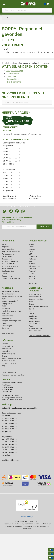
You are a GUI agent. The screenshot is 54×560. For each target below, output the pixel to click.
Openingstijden (12, 79)
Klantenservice (12, 73)
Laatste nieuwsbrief (9, 372)
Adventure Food (34, 266)
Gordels (31, 309)
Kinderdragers (7, 326)
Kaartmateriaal (7, 318)
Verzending (11, 76)
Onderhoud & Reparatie (35, 289)
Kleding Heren (7, 256)
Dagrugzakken (7, 304)
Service (4, 356)
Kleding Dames (7, 276)
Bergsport (5, 247)
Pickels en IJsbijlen (35, 328)
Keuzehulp (7, 287)
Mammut (32, 276)
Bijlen (4, 299)
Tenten (4, 273)
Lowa (31, 252)
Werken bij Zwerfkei (9, 363)
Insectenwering (7, 316)
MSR (30, 254)
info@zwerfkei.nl (35, 196)
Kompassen (33, 319)
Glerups (31, 247)
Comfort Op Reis (8, 271)
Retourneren (6, 349)
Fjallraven (32, 259)
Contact (5, 344)
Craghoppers (33, 256)
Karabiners (33, 316)
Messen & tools (34, 321)
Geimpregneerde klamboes (38, 306)
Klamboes (5, 328)
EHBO (4, 306)
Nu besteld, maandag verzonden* (22, 134)
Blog (3, 366)
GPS (30, 311)
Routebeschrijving (13, 82)
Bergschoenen (7, 259)
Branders (32, 304)
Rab (30, 261)
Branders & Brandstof (10, 301)
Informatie (7, 340)
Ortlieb (31, 273)
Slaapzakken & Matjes (10, 266)
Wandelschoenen (8, 254)
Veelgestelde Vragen (14, 71)
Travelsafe (32, 271)
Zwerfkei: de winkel (8, 361)
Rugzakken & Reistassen (11, 252)
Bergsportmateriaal (36, 299)
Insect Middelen (7, 269)
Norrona (32, 278)
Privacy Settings (27, 516)
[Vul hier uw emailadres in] (19, 226)
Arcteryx (32, 249)
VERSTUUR (44, 227)
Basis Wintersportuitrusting (12, 296)
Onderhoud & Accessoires (11, 278)
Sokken (4, 244)
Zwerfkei (32, 264)
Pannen (31, 326)
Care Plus (32, 269)
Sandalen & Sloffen (8, 264)
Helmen (31, 314)
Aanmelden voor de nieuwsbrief (13, 375)
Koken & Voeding (8, 249)
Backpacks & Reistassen (10, 291)
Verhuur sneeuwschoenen (11, 358)
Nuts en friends (34, 323)
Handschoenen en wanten (11, 311)
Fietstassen (6, 308)
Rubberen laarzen (35, 331)
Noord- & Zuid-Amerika (10, 261)
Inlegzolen (5, 313)
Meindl (31, 244)
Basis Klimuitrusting (9, 294)
